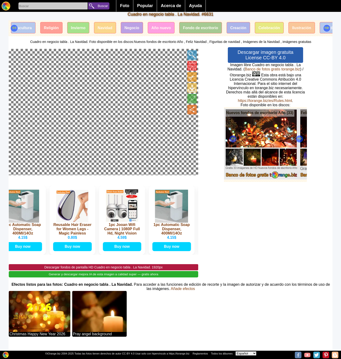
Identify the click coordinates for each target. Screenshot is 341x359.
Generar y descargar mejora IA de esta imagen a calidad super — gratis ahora (103, 279)
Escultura (23, 28)
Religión (51, 28)
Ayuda (195, 5)
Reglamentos (200, 353)
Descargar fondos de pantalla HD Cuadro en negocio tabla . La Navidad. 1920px (103, 272)
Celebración (272, 28)
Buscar (103, 6)
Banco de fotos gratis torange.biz (272, 69)
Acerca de (171, 5)
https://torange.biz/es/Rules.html (265, 101)
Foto (124, 5)
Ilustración (304, 28)
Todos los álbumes (222, 353)
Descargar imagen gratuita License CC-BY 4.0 (265, 55)
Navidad (106, 28)
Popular (145, 5)
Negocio (133, 28)
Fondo (332, 28)
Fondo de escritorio (202, 28)
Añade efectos (183, 293)
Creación (241, 28)
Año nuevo (163, 28)
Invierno (79, 28)
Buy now (25, 251)
